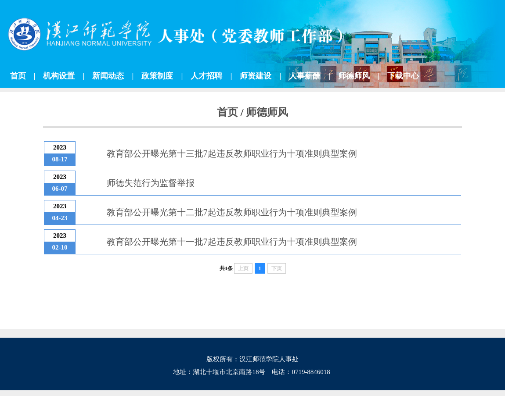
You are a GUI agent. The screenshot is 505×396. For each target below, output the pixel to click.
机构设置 (59, 75)
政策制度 (157, 75)
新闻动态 (108, 75)
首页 (18, 75)
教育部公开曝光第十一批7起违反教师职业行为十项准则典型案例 (232, 241)
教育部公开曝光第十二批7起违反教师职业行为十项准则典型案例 (232, 212)
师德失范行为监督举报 (151, 183)
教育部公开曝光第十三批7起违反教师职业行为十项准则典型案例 (232, 153)
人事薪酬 (305, 75)
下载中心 (403, 75)
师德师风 (354, 75)
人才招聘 (206, 75)
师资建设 (255, 75)
